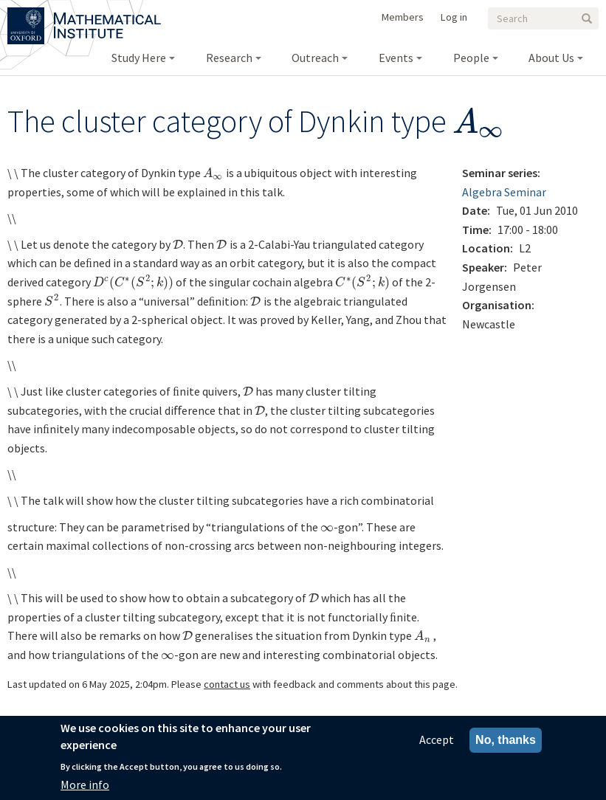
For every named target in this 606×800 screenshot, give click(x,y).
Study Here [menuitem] (138, 57)
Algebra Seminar (504, 192)
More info (85, 784)
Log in (454, 17)
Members (403, 17)
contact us (227, 684)
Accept (436, 739)
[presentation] (479, 121)
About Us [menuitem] (551, 57)
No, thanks (505, 740)
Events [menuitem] (396, 57)
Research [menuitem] (229, 57)
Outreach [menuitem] (315, 57)
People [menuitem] (471, 57)
